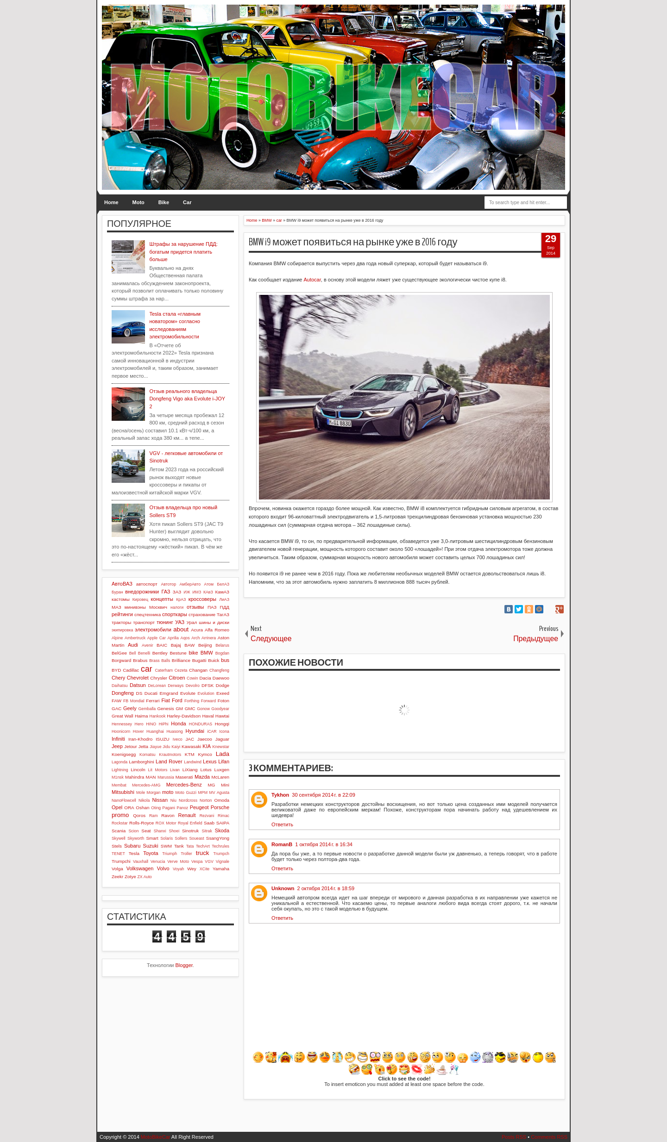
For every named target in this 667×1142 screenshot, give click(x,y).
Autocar (312, 279)
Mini (225, 784)
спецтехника (147, 614)
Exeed (222, 693)
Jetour (130, 746)
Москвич (158, 607)
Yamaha (221, 868)
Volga (117, 868)
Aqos (185, 638)
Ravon (168, 815)
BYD (116, 670)
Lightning (120, 770)
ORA (129, 807)
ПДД (224, 607)
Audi (133, 645)
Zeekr (117, 876)
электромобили (153, 629)
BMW (207, 652)
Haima (141, 715)
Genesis (165, 708)
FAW (116, 700)
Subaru (132, 846)
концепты (162, 599)
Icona (224, 731)
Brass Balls (159, 660)
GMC (190, 708)
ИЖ (186, 592)
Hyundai (194, 731)
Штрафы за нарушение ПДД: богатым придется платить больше (183, 251)
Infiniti (118, 739)
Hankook (158, 716)
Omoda (221, 800)
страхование (202, 614)
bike (193, 652)
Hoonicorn (121, 731)
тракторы (121, 622)
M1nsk (118, 777)
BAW (189, 645)
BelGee (119, 652)
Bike (163, 202)
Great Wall (122, 715)
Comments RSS (549, 1137)
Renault (187, 815)
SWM (166, 846)
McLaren (220, 777)
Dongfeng (123, 693)
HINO (151, 724)
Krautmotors (170, 754)
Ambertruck (135, 638)
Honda (178, 723)
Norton (206, 800)
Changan (198, 670)
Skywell (119, 838)
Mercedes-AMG (146, 785)
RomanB (281, 844)
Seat (146, 830)
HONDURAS (200, 724)
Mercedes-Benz (184, 784)
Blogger (184, 965)
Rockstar (120, 823)
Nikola (144, 800)
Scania (119, 830)
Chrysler (158, 677)
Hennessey (122, 724)
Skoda (222, 830)
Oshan (142, 807)
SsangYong (217, 838)
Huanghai (155, 731)
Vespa (196, 861)
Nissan (160, 800)
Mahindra (134, 777)
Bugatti (199, 660)
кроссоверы (202, 599)
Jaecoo (204, 739)
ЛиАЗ (224, 599)
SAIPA (222, 822)
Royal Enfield (190, 823)
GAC (116, 708)
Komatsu (147, 754)
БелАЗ (223, 584)
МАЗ (116, 607)
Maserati (184, 777)
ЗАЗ (177, 591)
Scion (133, 831)
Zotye (130, 876)
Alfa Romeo (217, 629)
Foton (223, 700)
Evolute (187, 693)
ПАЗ (212, 607)
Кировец (140, 599)
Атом (209, 584)
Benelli (144, 653)
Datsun (138, 685)
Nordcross (188, 800)
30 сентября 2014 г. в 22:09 (323, 795)
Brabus (140, 660)
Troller (186, 853)
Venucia (158, 861)
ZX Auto (144, 876)
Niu (173, 800)
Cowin (192, 678)
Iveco (177, 739)
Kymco (205, 754)
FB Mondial (134, 701)
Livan (175, 770)
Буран (117, 592)
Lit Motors (158, 770)
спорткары (174, 614)
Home (111, 202)
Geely (130, 708)
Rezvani (207, 815)
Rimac (223, 815)
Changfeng (219, 670)
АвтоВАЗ (122, 584)
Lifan (223, 761)
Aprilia (173, 638)
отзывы (195, 607)
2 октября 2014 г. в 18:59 (326, 888)
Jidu (166, 746)
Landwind (192, 762)
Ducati (151, 693)
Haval (208, 715)
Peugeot (199, 807)
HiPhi (164, 724)
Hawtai (222, 715)
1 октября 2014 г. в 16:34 (323, 844)
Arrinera (208, 638)
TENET (118, 853)
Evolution (206, 693)
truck (202, 852)
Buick (213, 660)
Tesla (134, 853)
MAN (151, 777)
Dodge (222, 685)
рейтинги (122, 614)
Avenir (147, 645)
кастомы (121, 599)
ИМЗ (196, 592)
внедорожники (142, 591)
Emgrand (168, 693)
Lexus (209, 761)
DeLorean (157, 685)
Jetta (143, 746)
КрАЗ (181, 599)
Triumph (169, 853)
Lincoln (138, 769)
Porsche (220, 807)
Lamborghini (141, 761)
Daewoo (221, 677)
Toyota (150, 853)
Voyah (178, 869)
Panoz (182, 807)
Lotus (206, 769)
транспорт (144, 622)
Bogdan (222, 653)
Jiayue (155, 746)
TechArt (203, 846)
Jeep (117, 746)
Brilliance (181, 660)
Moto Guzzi (185, 792)
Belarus (222, 645)
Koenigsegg (124, 754)
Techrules (220, 846)
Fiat (165, 700)
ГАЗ (165, 591)
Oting (156, 807)
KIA (206, 746)
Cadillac (131, 670)
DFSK (207, 685)
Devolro (193, 685)
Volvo (163, 868)
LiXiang (190, 769)
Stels (117, 846)
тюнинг (165, 622)
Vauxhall (140, 861)
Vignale (222, 861)
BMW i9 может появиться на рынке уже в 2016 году (353, 242)
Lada (222, 753)
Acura (197, 629)
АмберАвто (190, 584)
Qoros (139, 815)
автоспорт (146, 584)
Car (187, 202)
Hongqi (222, 723)
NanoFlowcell (124, 800)
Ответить (282, 824)
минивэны (135, 607)
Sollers (181, 838)
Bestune (178, 652)
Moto (138, 202)
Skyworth (135, 838)
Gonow (203, 708)
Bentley (160, 652)
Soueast (196, 838)
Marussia (165, 777)
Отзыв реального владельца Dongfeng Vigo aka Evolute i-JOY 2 (187, 398)
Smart (152, 838)
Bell (132, 653)
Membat (119, 785)
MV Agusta (219, 792)
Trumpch (221, 853)
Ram (153, 815)
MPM (203, 792)
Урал (192, 622)
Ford (177, 700)
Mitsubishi (123, 792)
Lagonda (119, 762)
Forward (208, 701)
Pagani (169, 807)
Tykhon (280, 795)
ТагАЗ (223, 614)
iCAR (212, 731)
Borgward (121, 660)
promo (120, 814)
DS (139, 693)
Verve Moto (178, 861)
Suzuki (150, 846)
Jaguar (222, 739)
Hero (139, 724)
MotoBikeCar (155, 1137)
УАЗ (179, 622)
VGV (209, 861)
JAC (189, 739)
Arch (195, 638)
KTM (190, 754)
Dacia (205, 677)
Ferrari (152, 700)
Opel (117, 807)
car (146, 669)
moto (167, 792)
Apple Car (156, 638)
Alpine (117, 638)
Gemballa (147, 708)
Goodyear (220, 708)
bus (225, 660)
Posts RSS (514, 1137)
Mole (140, 792)
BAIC (162, 645)
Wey (191, 868)
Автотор (168, 584)
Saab (209, 822)
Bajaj (176, 645)
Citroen (177, 677)
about (181, 629)
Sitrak (206, 831)
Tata (190, 846)
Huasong (175, 731)
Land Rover (169, 761)
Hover (138, 731)
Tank (179, 846)
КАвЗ (208, 592)
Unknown (283, 888)
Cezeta (181, 670)
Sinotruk (190, 830)
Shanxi (160, 831)
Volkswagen (140, 868)
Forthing (191, 701)
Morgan (154, 792)
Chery (118, 677)
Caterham (164, 670)
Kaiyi (175, 746)
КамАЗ (222, 591)
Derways (175, 685)
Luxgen (221, 769)
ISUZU (163, 739)
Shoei (174, 831)
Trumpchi (121, 861)
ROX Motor (166, 823)
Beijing (205, 645)
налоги (176, 607)
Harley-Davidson (184, 715)
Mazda (202, 777)
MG (211, 784)
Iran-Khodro (140, 739)
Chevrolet (138, 677)
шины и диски (214, 622)
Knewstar (220, 746)
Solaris (166, 838)
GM (179, 708)
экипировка (122, 630)
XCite (205, 869)
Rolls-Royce (141, 822)
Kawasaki (191, 746)
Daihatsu (120, 685)
